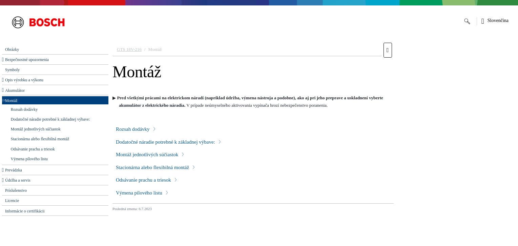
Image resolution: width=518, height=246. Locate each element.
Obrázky (12, 49)
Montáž (11, 100)
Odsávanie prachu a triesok (33, 149)
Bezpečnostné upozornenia (27, 59)
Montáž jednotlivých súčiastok (36, 129)
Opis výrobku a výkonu (24, 80)
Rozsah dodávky (24, 109)
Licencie (12, 200)
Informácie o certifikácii (25, 211)
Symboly (12, 69)
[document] (313, 142)
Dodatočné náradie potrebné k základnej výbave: (50, 119)
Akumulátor (15, 90)
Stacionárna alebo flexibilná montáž (40, 139)
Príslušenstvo (16, 190)
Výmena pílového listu (29, 159)
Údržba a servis (17, 180)
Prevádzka (13, 170)
